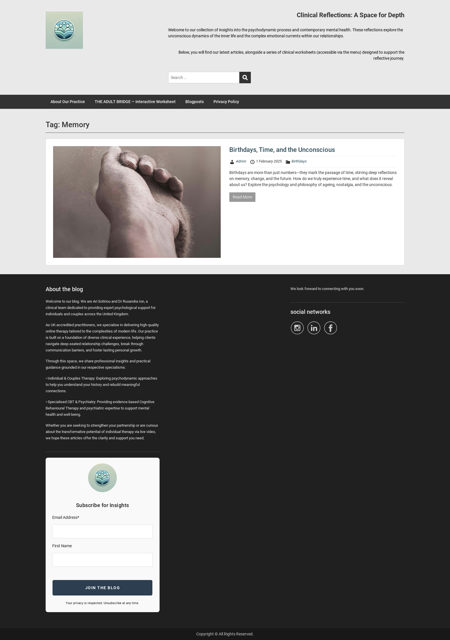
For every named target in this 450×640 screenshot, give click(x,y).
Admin (241, 161)
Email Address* (65, 517)
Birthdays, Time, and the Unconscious (282, 149)
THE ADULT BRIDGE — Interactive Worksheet (135, 101)
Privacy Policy (226, 101)
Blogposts (194, 101)
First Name (62, 546)
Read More (242, 197)
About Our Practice (68, 101)
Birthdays (299, 161)
